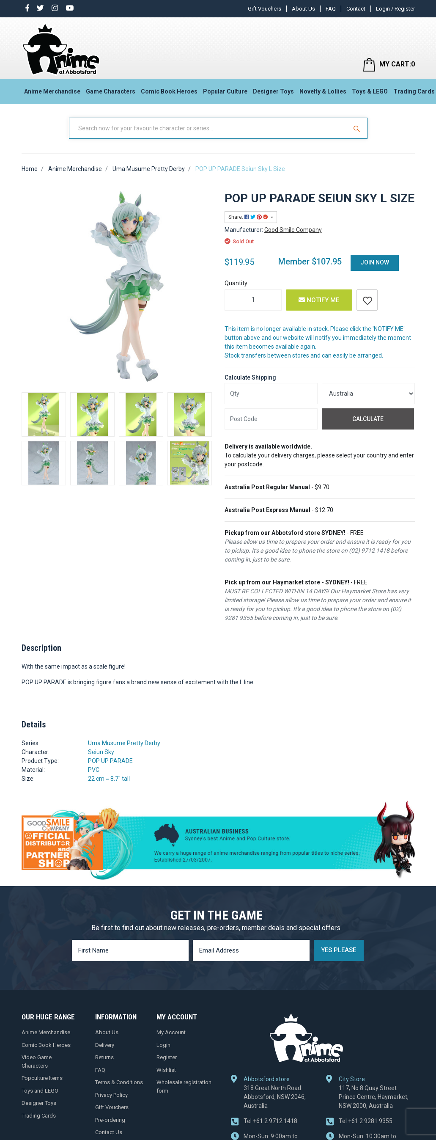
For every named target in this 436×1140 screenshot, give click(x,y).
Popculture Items (42, 1078)
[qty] (271, 393)
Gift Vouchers (264, 9)
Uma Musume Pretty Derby (124, 743)
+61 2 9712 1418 (270, 1121)
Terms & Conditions (119, 1082)
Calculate (368, 419)
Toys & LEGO (370, 91)
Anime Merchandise (52, 91)
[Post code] (271, 419)
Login (163, 1045)
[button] (367, 300)
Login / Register (395, 9)
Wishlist (166, 1070)
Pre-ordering (110, 1120)
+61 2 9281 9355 (365, 1121)
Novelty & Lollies (322, 91)
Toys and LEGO (40, 1091)
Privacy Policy (111, 1095)
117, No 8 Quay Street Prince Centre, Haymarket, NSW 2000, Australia (374, 1097)
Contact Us (108, 1132)
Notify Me (319, 300)
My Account (171, 1032)
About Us (303, 9)
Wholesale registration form (183, 1086)
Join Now (374, 262)
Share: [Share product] (248, 217)
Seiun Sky (101, 752)
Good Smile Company (293, 229)
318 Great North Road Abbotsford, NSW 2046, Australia (275, 1097)
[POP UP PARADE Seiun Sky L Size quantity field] (253, 300)
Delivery (104, 1045)
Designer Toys (273, 91)
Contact (355, 9)
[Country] (368, 393)
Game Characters (110, 91)
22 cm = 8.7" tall (109, 778)
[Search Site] (357, 128)
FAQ (331, 9)
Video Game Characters (37, 1061)
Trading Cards (39, 1115)
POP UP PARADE (110, 760)
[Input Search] (208, 128)
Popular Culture (225, 91)
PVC (93, 769)
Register (166, 1057)
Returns (104, 1057)
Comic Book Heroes (169, 91)
